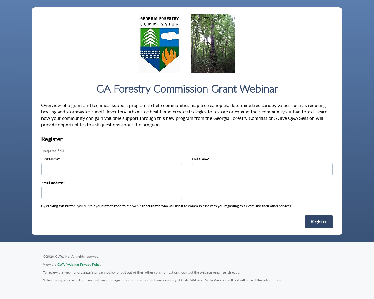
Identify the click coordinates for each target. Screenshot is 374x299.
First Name (49, 159)
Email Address (52, 183)
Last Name (200, 159)
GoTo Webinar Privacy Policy (79, 264)
